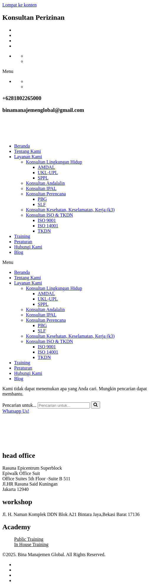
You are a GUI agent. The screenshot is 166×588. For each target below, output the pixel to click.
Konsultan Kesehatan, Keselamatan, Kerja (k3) (70, 209)
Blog (18, 252)
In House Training (31, 544)
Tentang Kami (27, 151)
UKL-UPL (48, 172)
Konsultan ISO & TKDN (49, 215)
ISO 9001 (47, 220)
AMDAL (46, 167)
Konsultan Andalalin (45, 183)
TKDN (44, 230)
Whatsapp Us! (15, 411)
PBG (42, 199)
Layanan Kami (28, 156)
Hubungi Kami (28, 246)
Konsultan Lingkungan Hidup (54, 161)
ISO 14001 (48, 225)
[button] (83, 71)
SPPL (43, 177)
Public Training (28, 539)
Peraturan (23, 241)
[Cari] (64, 405)
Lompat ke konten (19, 4)
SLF (42, 204)
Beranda (22, 145)
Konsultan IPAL (41, 188)
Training (22, 236)
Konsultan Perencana (46, 193)
